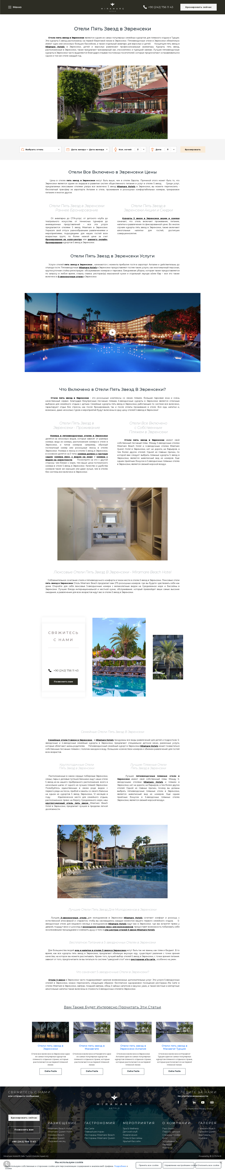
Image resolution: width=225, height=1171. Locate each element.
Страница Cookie (171, 1135)
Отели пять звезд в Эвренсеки (50, 1047)
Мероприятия (139, 1123)
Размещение (62, 1123)
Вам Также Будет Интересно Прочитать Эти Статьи (112, 1007)
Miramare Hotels (55, 46)
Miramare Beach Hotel (60, 1128)
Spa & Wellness (131, 1128)
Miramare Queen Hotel (60, 1131)
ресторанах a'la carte (143, 959)
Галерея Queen (207, 1131)
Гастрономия (99, 1123)
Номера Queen (56, 1138)
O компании (176, 1123)
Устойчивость (169, 1141)
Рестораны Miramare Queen (99, 1138)
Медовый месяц (56, 1141)
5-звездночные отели (70, 276)
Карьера (166, 1144)
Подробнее (120, 1166)
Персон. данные (171, 1131)
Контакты (167, 1147)
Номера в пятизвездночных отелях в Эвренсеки (79, 435)
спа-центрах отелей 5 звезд (120, 930)
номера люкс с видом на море (73, 457)
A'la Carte (89, 1128)
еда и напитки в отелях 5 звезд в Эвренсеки (100, 950)
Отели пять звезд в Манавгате (92, 1047)
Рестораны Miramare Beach (99, 1135)
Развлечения (130, 1135)
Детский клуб (130, 1131)
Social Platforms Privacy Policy (197, 1108)
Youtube (202, 1138)
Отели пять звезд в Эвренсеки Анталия (133, 1047)
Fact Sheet (168, 1128)
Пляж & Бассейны (132, 1138)
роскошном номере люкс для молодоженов (108, 927)
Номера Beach (56, 1135)
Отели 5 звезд (56, 980)
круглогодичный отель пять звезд (67, 803)
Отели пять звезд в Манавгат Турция (174, 1047)
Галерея (207, 1123)
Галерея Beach (206, 1128)
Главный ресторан (94, 1131)
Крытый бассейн (132, 1141)
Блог (165, 1138)
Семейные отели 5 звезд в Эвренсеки (70, 740)
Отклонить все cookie (208, 1165)
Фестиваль (204, 1135)
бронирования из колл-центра (63, 239)
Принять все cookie (149, 1165)
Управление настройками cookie (179, 1165)
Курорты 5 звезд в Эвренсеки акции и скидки (151, 218)
